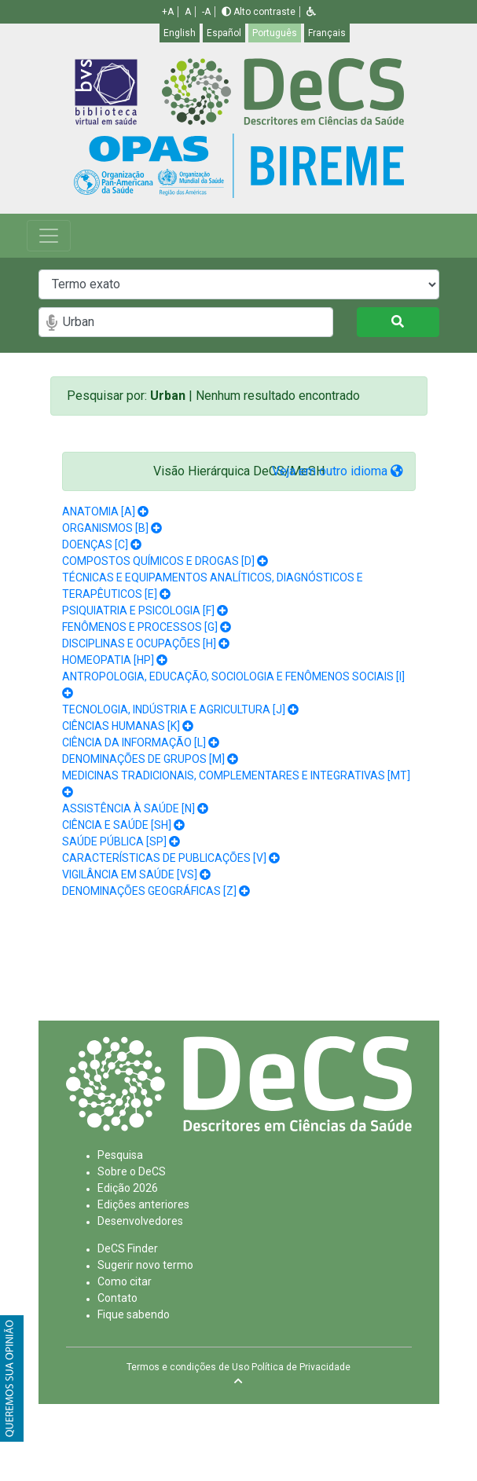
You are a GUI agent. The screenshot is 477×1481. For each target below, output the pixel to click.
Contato (117, 1298)
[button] (311, 11)
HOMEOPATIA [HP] (108, 660)
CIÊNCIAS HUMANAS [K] (121, 726)
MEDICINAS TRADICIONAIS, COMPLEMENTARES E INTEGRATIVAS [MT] (236, 775)
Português (274, 32)
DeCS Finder (127, 1248)
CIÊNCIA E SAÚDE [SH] (116, 825)
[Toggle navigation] (49, 235)
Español (224, 32)
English (179, 32)
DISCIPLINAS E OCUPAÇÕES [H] (139, 643)
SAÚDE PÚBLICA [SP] (114, 841)
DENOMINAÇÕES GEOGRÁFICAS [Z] (149, 891)
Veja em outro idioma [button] (337, 471)
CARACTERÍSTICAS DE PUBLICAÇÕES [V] (164, 858)
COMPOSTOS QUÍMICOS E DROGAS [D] (158, 561)
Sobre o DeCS (131, 1171)
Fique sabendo (133, 1314)
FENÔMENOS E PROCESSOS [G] (140, 627)
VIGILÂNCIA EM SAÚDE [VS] (129, 874)
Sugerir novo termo (145, 1265)
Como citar (124, 1281)
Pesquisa (120, 1155)
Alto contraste (258, 11)
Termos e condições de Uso (188, 1367)
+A (168, 11)
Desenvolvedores (140, 1221)
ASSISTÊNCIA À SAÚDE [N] (128, 808)
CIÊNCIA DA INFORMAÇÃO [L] (134, 742)
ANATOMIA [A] (98, 511)
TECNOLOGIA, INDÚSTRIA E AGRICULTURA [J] (173, 709)
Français (327, 32)
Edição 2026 (127, 1188)
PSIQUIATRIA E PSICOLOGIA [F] (138, 610)
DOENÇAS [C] (95, 544)
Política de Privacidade (300, 1367)
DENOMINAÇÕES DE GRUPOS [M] (143, 759)
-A (206, 11)
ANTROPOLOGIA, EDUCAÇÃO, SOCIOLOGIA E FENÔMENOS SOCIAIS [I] (233, 676)
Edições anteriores (143, 1204)
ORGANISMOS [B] (105, 528)
